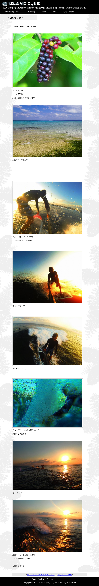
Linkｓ (41, 579)
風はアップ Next (64, 575)
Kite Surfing (31, 12)
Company (50, 579)
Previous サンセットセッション (40, 575)
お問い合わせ (68, 12)
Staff (34, 579)
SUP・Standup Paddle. (11, 12)
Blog (54, 12)
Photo (44, 12)
